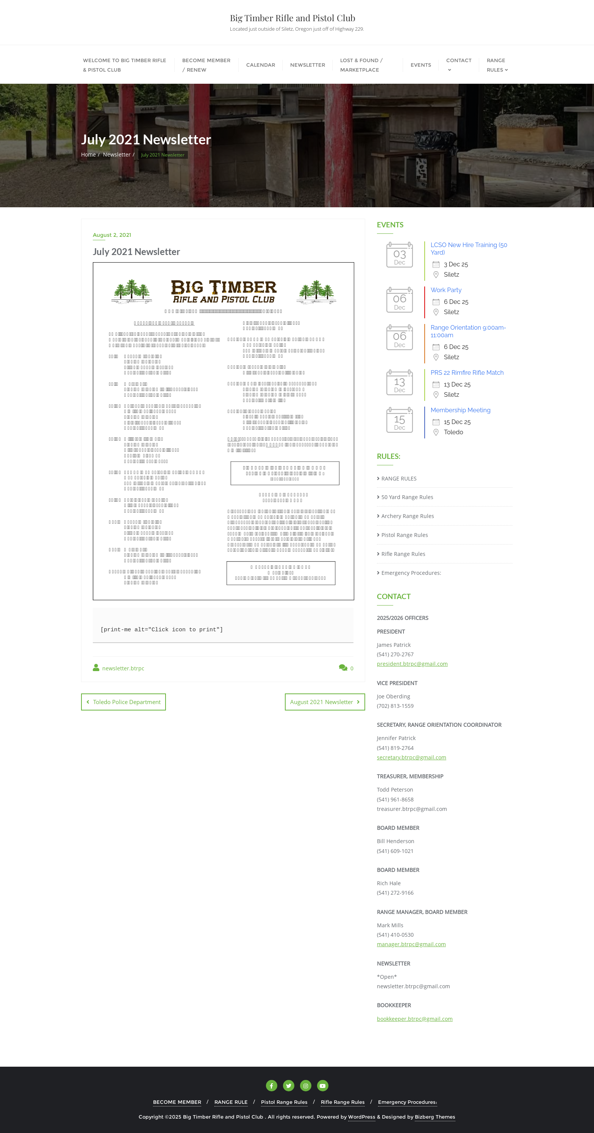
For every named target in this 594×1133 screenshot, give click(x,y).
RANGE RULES (399, 478)
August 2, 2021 (112, 235)
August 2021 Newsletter (321, 702)
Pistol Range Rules (404, 534)
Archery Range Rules (407, 516)
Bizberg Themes (435, 1117)
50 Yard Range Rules (407, 497)
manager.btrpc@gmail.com (411, 944)
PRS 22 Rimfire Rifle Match (467, 372)
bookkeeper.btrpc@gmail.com (415, 1018)
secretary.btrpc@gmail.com (411, 757)
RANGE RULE (231, 1102)
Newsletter (117, 154)
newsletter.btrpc (118, 668)
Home (88, 154)
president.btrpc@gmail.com (412, 663)
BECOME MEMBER (177, 1102)
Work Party (446, 290)
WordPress (361, 1117)
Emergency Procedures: (411, 572)
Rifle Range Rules (403, 553)
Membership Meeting (461, 410)
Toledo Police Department (127, 702)
